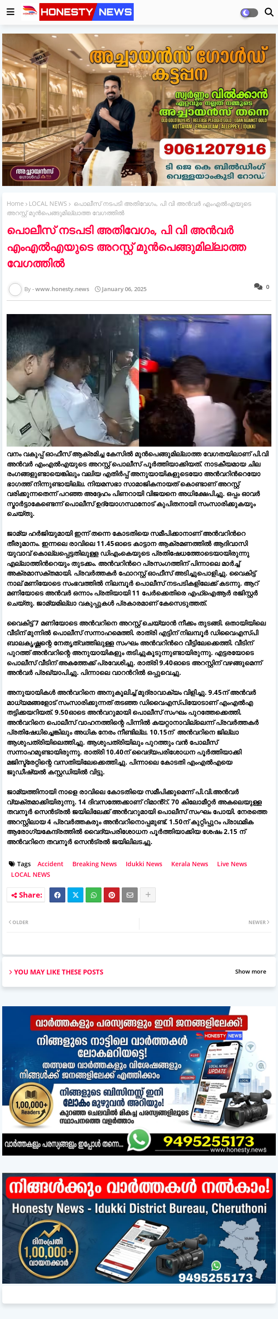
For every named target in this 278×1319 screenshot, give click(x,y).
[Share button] (148, 894)
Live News (232, 864)
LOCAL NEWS (48, 203)
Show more (250, 971)
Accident (51, 864)
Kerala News (189, 864)
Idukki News (144, 864)
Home (15, 203)
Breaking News (94, 864)
